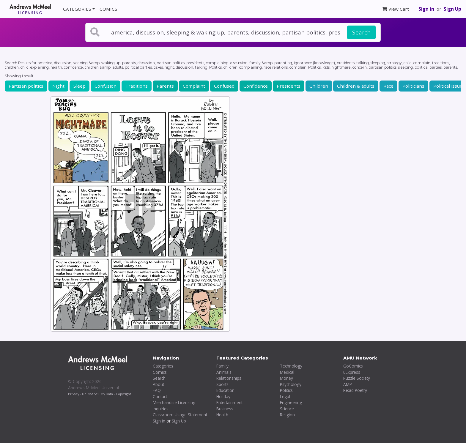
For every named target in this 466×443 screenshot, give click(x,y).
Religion (287, 414)
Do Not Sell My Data (97, 394)
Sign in (426, 9)
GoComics (353, 366)
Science (287, 409)
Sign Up (452, 9)
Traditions (136, 86)
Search (361, 32)
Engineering (291, 402)
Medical (287, 372)
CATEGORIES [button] (77, 9)
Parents (165, 86)
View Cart (395, 9)
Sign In (159, 421)
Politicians (413, 86)
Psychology (290, 384)
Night (58, 86)
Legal (285, 396)
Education (225, 390)
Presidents (288, 86)
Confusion (105, 86)
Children (318, 86)
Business (224, 409)
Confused (224, 86)
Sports (222, 384)
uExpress (351, 372)
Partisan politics (26, 86)
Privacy (73, 394)
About (158, 384)
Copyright (123, 394)
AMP (347, 384)
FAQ (157, 390)
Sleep (79, 86)
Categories (163, 366)
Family (222, 366)
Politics (286, 390)
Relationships (228, 378)
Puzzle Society (356, 378)
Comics (160, 372)
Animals (224, 372)
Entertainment (229, 402)
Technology (291, 366)
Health (222, 414)
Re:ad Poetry (355, 390)
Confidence (255, 86)
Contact (160, 396)
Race (388, 86)
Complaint (194, 86)
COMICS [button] (108, 9)
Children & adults (355, 86)
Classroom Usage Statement (180, 414)
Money (286, 378)
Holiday (223, 396)
